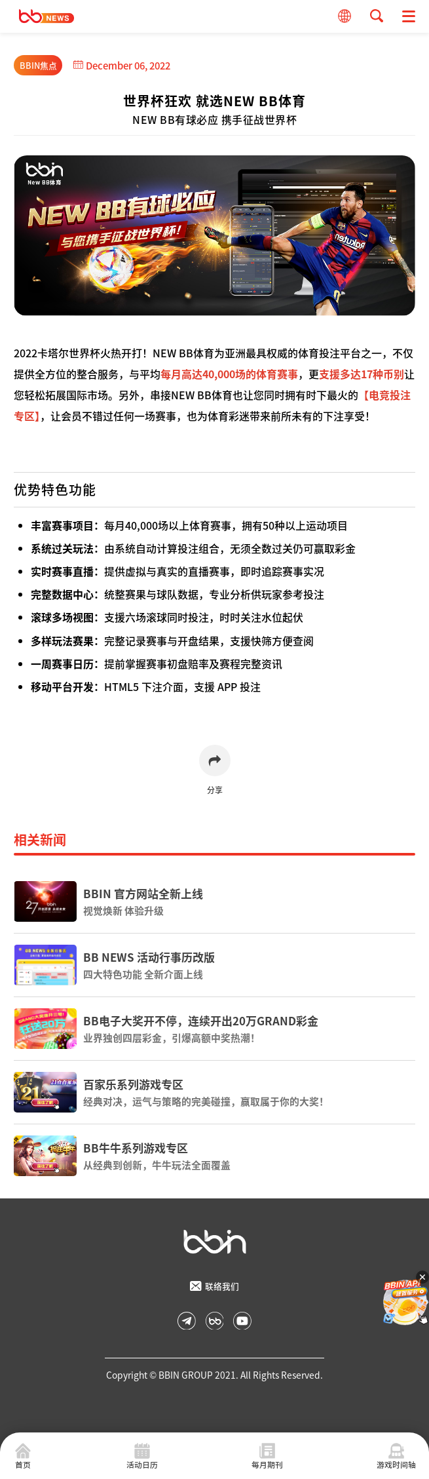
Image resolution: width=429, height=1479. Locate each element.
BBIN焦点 (38, 65)
